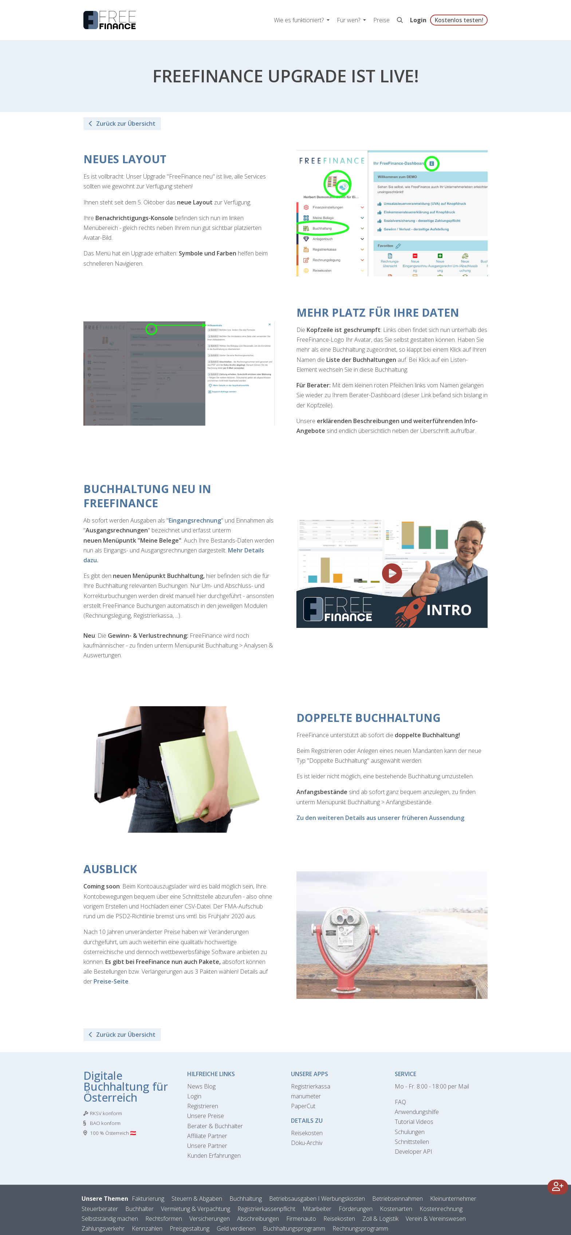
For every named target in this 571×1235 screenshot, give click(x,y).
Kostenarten (396, 1209)
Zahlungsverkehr (103, 1228)
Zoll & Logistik (380, 1219)
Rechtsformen (163, 1219)
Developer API (413, 1152)
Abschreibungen (258, 1219)
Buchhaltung (245, 1199)
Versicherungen (209, 1219)
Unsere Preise (205, 1116)
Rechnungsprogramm (360, 1228)
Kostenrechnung (441, 1209)
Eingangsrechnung (195, 520)
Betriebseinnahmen (397, 1199)
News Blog (201, 1086)
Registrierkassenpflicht (266, 1209)
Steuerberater (100, 1209)
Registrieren (202, 1106)
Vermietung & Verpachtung (195, 1209)
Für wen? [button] (349, 20)
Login (418, 20)
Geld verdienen (236, 1228)
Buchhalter (139, 1209)
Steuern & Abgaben (197, 1199)
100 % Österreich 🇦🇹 (113, 1133)
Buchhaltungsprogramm (294, 1228)
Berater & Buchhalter (215, 1126)
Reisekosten (307, 1133)
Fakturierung (148, 1199)
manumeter (306, 1096)
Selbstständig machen (110, 1219)
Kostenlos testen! (458, 20)
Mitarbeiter (317, 1209)
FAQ (400, 1102)
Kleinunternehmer (453, 1199)
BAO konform (105, 1123)
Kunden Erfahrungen (214, 1156)
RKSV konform (106, 1113)
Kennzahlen (147, 1228)
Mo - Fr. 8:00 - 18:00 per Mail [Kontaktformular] (432, 1086)
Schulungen (410, 1132)
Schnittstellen (412, 1142)
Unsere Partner (207, 1146)
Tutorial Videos (414, 1122)
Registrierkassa (310, 1086)
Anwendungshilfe (417, 1112)
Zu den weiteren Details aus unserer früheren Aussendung (380, 818)
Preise (381, 20)
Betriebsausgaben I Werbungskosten (317, 1199)
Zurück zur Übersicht (122, 124)
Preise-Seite (111, 981)
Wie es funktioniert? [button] (299, 20)
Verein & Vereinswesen (436, 1219)
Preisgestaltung (189, 1228)
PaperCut (303, 1106)
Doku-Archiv (306, 1143)
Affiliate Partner (207, 1136)
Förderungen (356, 1209)
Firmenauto (301, 1219)
